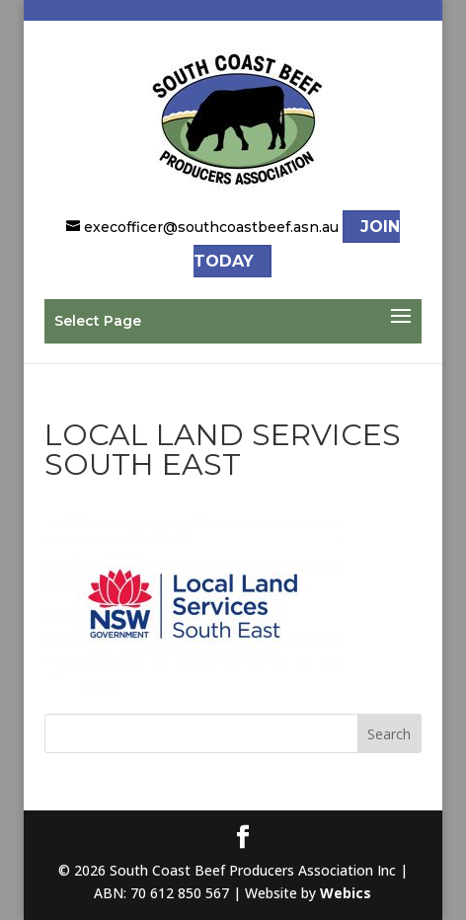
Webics (345, 892)
